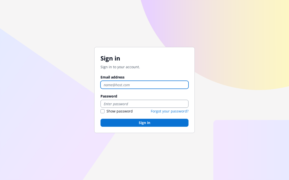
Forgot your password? (169, 111)
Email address (112, 77)
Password (108, 96)
